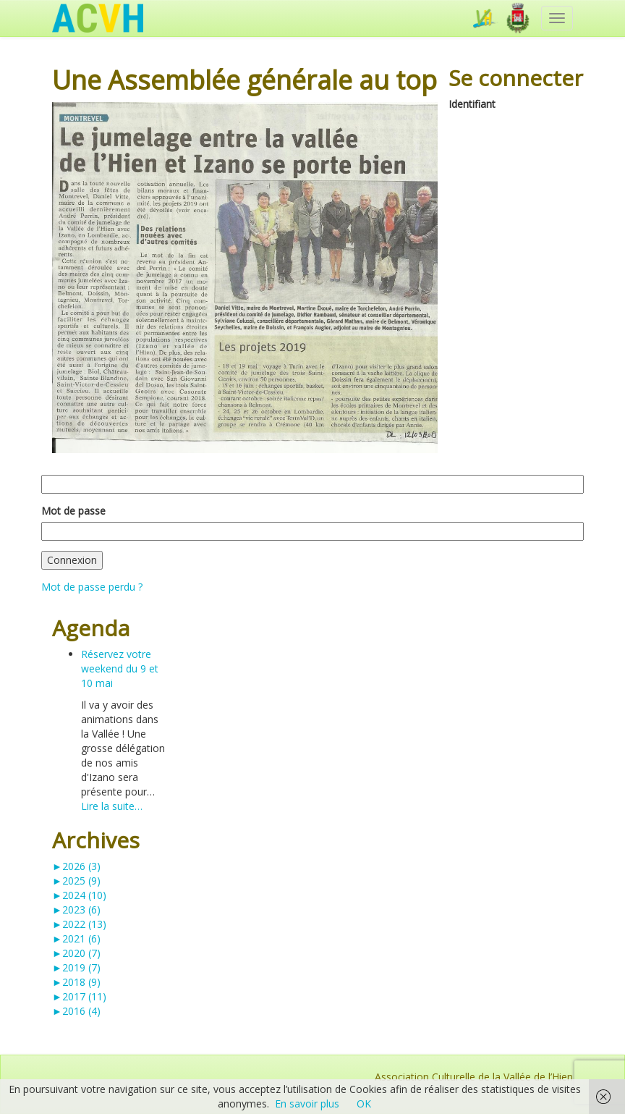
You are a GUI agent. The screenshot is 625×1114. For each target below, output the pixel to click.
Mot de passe (73, 511)
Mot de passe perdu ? (92, 587)
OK (364, 1103)
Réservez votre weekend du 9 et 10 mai (119, 668)
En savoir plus (307, 1103)
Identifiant (472, 104)
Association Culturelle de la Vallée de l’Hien (474, 1077)
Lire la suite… (112, 806)
